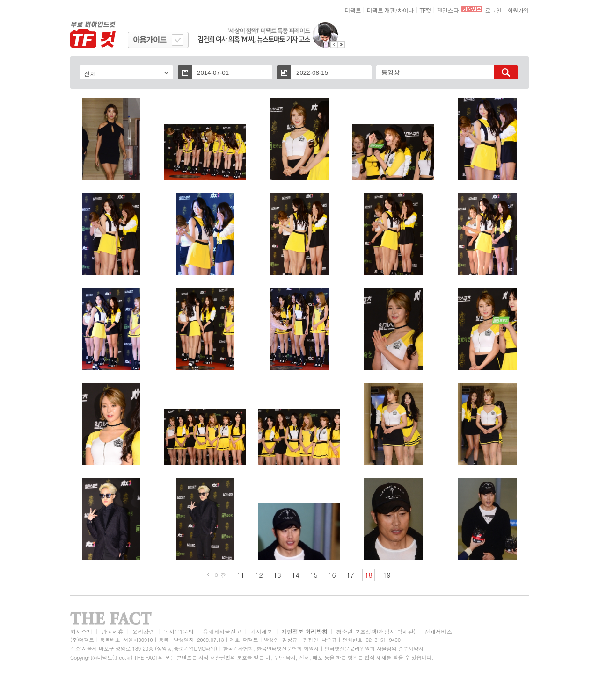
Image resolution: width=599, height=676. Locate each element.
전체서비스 (438, 631)
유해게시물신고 (222, 631)
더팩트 (353, 10)
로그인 (493, 10)
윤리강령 (143, 631)
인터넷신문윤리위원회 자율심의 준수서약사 (374, 648)
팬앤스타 (448, 10)
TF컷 (425, 10)
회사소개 (81, 631)
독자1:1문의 (178, 631)
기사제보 (261, 631)
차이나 (405, 10)
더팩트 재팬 (381, 10)
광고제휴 (112, 631)
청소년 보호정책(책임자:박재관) (376, 631)
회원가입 (518, 10)
